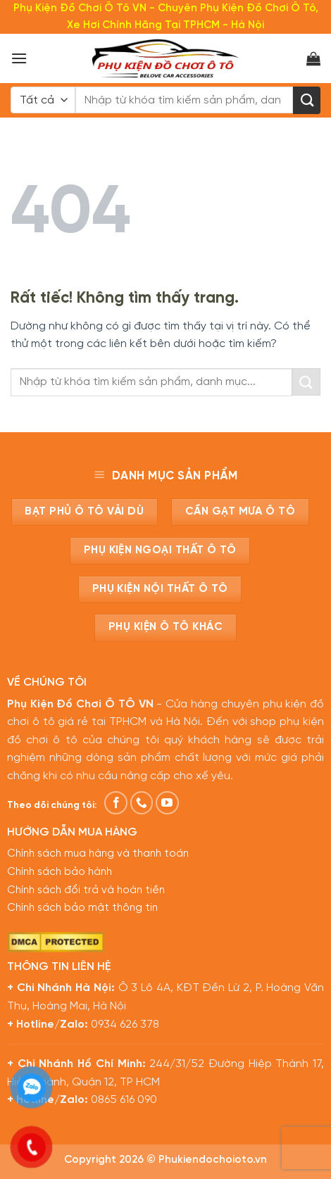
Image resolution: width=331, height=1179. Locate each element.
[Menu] (19, 58)
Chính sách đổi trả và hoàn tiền (86, 890)
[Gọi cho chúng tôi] (142, 802)
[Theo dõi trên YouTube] (167, 802)
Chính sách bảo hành (59, 872)
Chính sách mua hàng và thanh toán (98, 853)
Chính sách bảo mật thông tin (82, 908)
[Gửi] (306, 100)
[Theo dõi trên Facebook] (115, 802)
